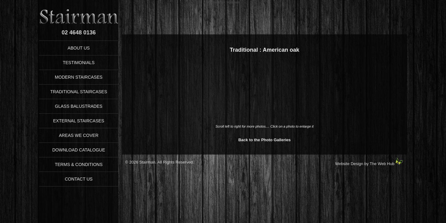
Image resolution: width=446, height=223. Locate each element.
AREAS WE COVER (78, 135)
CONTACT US (79, 179)
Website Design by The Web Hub (365, 163)
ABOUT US (79, 48)
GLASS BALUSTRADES (78, 106)
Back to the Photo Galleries (264, 140)
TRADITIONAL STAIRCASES (78, 91)
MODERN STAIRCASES (79, 77)
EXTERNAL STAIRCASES (78, 120)
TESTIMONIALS (79, 62)
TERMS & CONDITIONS (79, 164)
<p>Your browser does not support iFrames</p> (264, 92)
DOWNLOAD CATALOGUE (78, 149)
